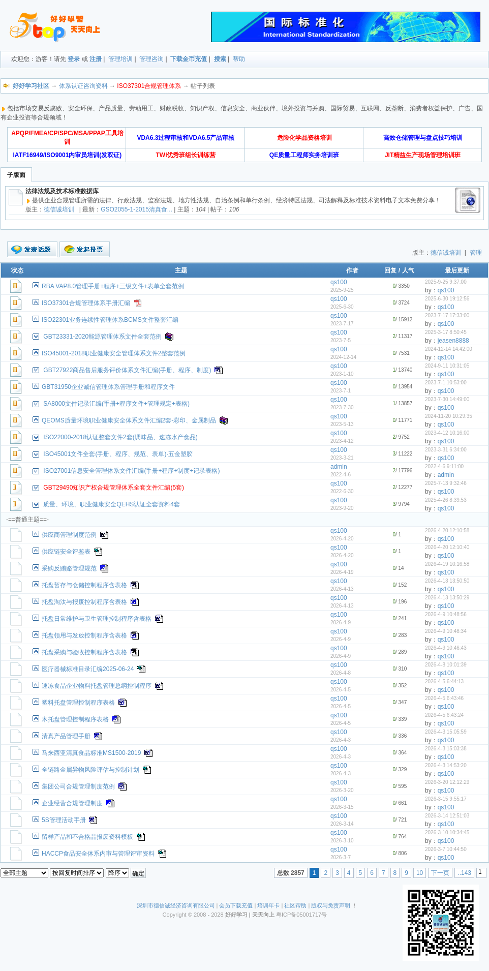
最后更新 (457, 270)
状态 (17, 270)
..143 (464, 872)
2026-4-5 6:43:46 (444, 698)
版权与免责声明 (330, 905)
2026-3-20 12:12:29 (447, 782)
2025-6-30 (342, 307)
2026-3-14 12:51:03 (447, 815)
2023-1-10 (342, 374)
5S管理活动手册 (64, 820)
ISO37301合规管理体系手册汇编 (86, 303)
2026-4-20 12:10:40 (447, 547)
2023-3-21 (342, 458)
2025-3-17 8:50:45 (446, 332)
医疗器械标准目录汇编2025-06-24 (88, 669)
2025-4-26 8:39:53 (446, 500)
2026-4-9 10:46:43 (446, 648)
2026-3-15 (342, 807)
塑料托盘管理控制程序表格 (78, 702)
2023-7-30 (342, 407)
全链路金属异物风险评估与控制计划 (90, 769)
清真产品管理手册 (66, 736)
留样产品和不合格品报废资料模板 (87, 836)
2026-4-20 (342, 538)
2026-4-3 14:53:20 (446, 765)
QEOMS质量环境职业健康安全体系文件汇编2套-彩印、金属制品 (129, 420)
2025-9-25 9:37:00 (446, 282)
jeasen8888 (453, 340)
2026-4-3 (340, 740)
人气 (408, 270)
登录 (74, 59)
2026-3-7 (340, 857)
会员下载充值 (236, 905)
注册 (95, 59)
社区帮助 (295, 905)
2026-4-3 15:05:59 (446, 732)
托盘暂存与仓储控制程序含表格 (84, 585)
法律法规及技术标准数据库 (62, 191)
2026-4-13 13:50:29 (447, 597)
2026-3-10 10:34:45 (447, 832)
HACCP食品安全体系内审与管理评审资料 (98, 853)
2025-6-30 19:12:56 (447, 298)
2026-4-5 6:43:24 (444, 715)
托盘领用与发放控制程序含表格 (84, 635)
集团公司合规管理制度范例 (78, 786)
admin (338, 466)
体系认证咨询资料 (83, 85)
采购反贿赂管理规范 (69, 568)
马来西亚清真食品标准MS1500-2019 (91, 752)
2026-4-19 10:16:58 (447, 564)
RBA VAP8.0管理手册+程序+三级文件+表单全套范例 (113, 286)
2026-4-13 (342, 589)
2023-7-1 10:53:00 (446, 382)
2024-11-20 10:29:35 (448, 416)
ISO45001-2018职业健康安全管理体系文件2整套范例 (114, 353)
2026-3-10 (342, 840)
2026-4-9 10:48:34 (446, 631)
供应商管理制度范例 (69, 534)
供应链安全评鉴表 (66, 551)
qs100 (338, 282)
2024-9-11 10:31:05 (447, 366)
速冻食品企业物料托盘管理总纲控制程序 (96, 685)
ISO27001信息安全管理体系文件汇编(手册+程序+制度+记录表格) (131, 470)
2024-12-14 (343, 357)
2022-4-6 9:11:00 (444, 466)
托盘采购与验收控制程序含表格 (84, 652)
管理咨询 (151, 59)
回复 (390, 270)
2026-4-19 (342, 572)
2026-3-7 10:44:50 (446, 849)
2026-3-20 (342, 790)
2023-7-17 (342, 323)
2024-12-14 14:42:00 (448, 349)
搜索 (220, 59)
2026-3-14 (342, 824)
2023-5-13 (342, 424)
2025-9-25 (342, 290)
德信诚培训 (59, 209)
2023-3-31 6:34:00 (446, 449)
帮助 (239, 59)
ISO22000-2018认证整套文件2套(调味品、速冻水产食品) (120, 437)
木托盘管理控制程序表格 (75, 719)
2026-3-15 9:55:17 (446, 799)
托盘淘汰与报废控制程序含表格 (84, 601)
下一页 (440, 872)
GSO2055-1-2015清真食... (136, 209)
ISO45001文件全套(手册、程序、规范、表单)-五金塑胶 (118, 454)
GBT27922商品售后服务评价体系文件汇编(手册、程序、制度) (127, 370)
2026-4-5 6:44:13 (444, 681)
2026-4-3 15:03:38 (446, 748)
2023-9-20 (342, 508)
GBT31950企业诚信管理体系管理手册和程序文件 (108, 386)
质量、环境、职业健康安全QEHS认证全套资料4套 (111, 504)
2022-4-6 (340, 474)
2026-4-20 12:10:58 (447, 530)
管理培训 (120, 59)
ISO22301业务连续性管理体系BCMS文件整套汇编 (110, 319)
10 (419, 872)
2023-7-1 (340, 390)
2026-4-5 (340, 689)
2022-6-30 (342, 491)
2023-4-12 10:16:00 (447, 433)
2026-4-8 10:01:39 (446, 664)
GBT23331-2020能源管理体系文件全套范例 (102, 336)
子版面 (16, 174)
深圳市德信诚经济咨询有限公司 (176, 905)
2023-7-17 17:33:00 (447, 315)
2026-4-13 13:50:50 (447, 581)
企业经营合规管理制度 (72, 803)
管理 (476, 252)
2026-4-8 (340, 673)
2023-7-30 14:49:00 (447, 399)
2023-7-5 (340, 340)
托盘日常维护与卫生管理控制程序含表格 (96, 618)
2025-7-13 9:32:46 (446, 483)
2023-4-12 (342, 441)
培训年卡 (268, 905)
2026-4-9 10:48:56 (446, 614)
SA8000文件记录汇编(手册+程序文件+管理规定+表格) (116, 403)
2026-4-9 (340, 622)
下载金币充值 (188, 59)
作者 (352, 270)
